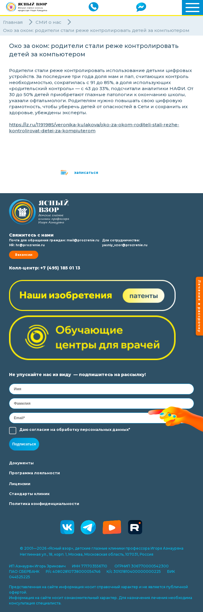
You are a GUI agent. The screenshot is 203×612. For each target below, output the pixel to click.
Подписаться (24, 444)
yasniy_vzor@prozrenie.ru (124, 245)
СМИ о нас (48, 22)
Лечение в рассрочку (199, 306)
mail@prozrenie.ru (83, 240)
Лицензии (19, 484)
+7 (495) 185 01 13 (60, 268)
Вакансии (23, 255)
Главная (13, 22)
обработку (67, 429)
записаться (86, 172)
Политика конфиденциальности (44, 503)
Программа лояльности (34, 473)
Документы (21, 463)
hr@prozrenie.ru (30, 245)
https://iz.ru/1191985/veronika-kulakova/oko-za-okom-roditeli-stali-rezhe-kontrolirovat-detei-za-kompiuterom (94, 127)
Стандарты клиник (29, 493)
